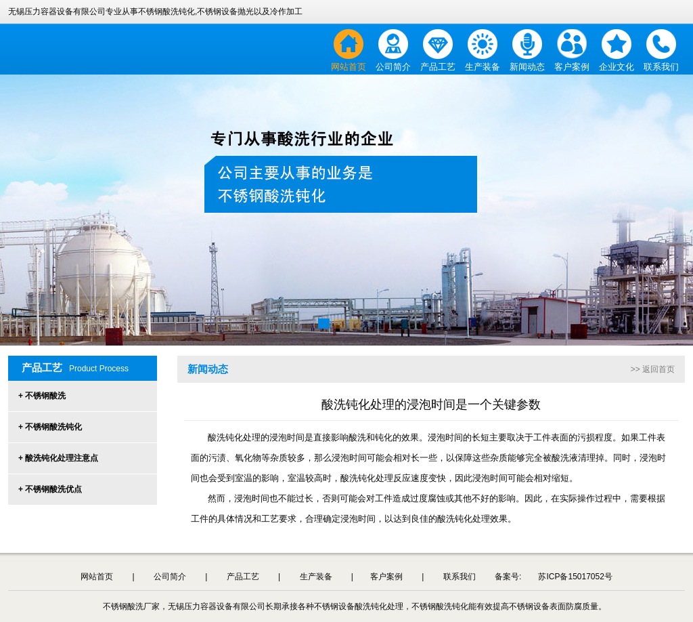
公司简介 (393, 67)
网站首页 (348, 67)
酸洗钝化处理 (366, 478)
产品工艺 (437, 67)
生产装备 (482, 67)
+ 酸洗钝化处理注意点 (58, 458)
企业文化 (616, 67)
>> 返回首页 (653, 369)
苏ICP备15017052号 (575, 576)
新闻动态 (527, 67)
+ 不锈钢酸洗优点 (50, 489)
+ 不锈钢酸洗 (42, 395)
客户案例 (571, 67)
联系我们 (661, 67)
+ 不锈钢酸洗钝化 (50, 427)
